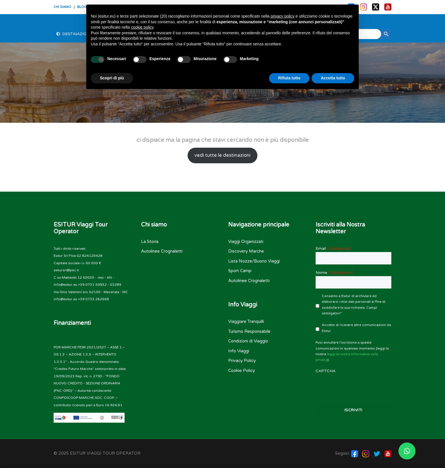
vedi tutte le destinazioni (222, 155)
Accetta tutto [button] (333, 78)
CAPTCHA (325, 371)
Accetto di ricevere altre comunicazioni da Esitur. (356, 328)
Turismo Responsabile (249, 331)
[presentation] (354, 385)
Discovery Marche (246, 251)
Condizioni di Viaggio (248, 341)
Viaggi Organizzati (245, 241)
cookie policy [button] (142, 27)
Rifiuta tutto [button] (289, 78)
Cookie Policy (241, 370)
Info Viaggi (238, 350)
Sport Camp (239, 270)
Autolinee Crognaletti (161, 251)
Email (333, 248)
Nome (334, 273)
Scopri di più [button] (112, 78)
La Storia (149, 241)
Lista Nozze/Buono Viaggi (254, 261)
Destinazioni (76, 33)
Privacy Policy (242, 360)
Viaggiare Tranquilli (246, 321)
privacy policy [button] (282, 16)
